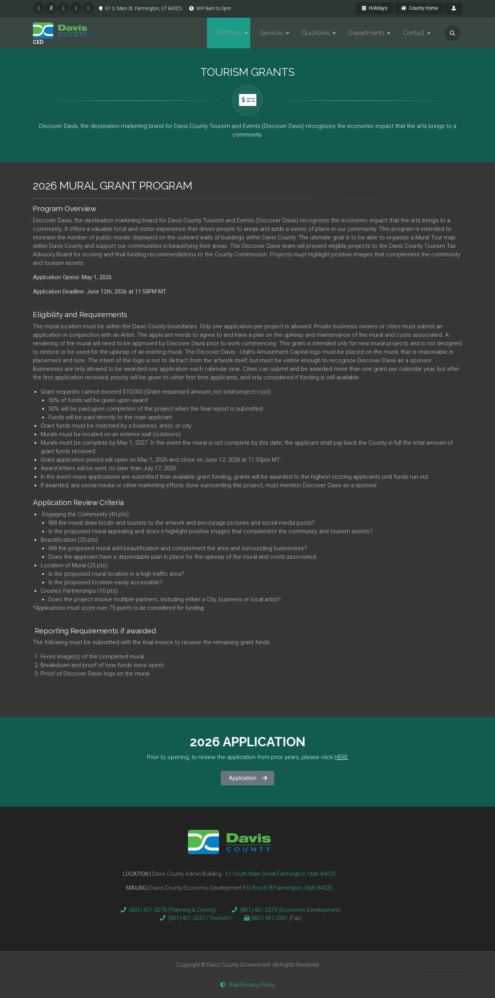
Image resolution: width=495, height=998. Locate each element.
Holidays (374, 8)
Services (271, 33)
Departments (366, 33)
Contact (414, 33)
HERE (341, 757)
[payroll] (454, 8)
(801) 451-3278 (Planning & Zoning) (167, 910)
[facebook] (38, 8)
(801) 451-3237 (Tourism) (194, 918)
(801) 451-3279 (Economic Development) (285, 910)
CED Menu (227, 33)
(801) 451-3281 (270, 918)
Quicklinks (316, 33)
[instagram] (63, 8)
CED (38, 42)
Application (248, 778)
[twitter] (51, 8)
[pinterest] (76, 8)
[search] (452, 33)
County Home (419, 8)
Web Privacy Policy (247, 985)
